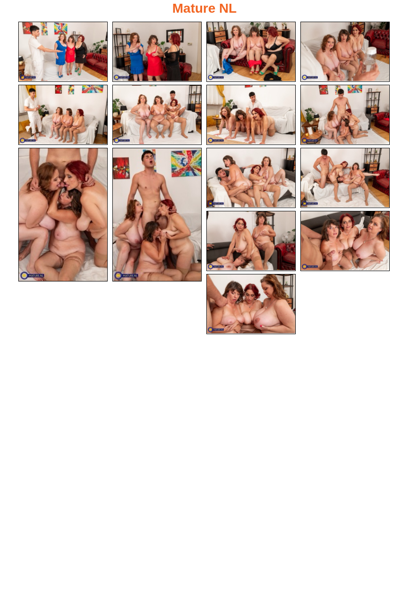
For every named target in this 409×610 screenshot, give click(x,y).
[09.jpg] (63, 214)
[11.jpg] (251, 178)
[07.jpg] (251, 115)
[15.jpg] (251, 304)
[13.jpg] (251, 241)
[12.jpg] (345, 178)
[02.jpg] (157, 52)
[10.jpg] (157, 214)
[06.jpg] (157, 115)
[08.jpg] (345, 115)
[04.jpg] (345, 52)
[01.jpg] (63, 52)
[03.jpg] (251, 52)
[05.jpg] (63, 115)
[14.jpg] (345, 241)
